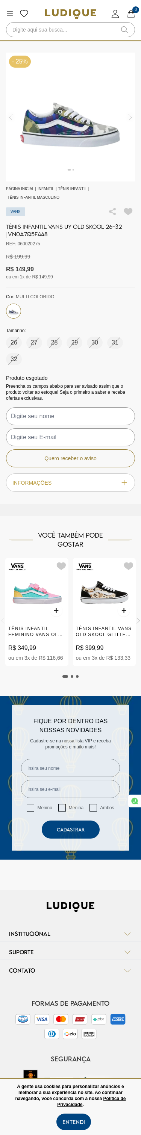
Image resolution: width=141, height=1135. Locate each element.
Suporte (70, 952)
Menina (76, 807)
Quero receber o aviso (70, 458)
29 (74, 342)
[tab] (65, 676)
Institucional (70, 933)
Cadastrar (71, 830)
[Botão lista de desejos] (24, 13)
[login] (115, 14)
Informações (70, 482)
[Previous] (2, 621)
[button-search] (124, 30)
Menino (44, 807)
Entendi (73, 1121)
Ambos (107, 807)
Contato (70, 970)
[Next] (138, 621)
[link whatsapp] (134, 801)
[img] (130, 117)
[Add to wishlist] (128, 211)
